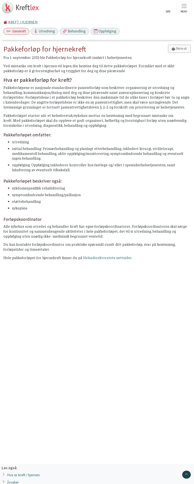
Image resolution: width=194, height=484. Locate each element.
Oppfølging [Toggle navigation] (105, 31)
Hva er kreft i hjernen (23, 475)
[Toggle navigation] (184, 8)
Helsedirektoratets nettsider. (107, 257)
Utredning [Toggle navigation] (44, 31)
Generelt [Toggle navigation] (16, 31)
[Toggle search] (168, 9)
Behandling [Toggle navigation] (74, 31)
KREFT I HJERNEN (23, 22)
